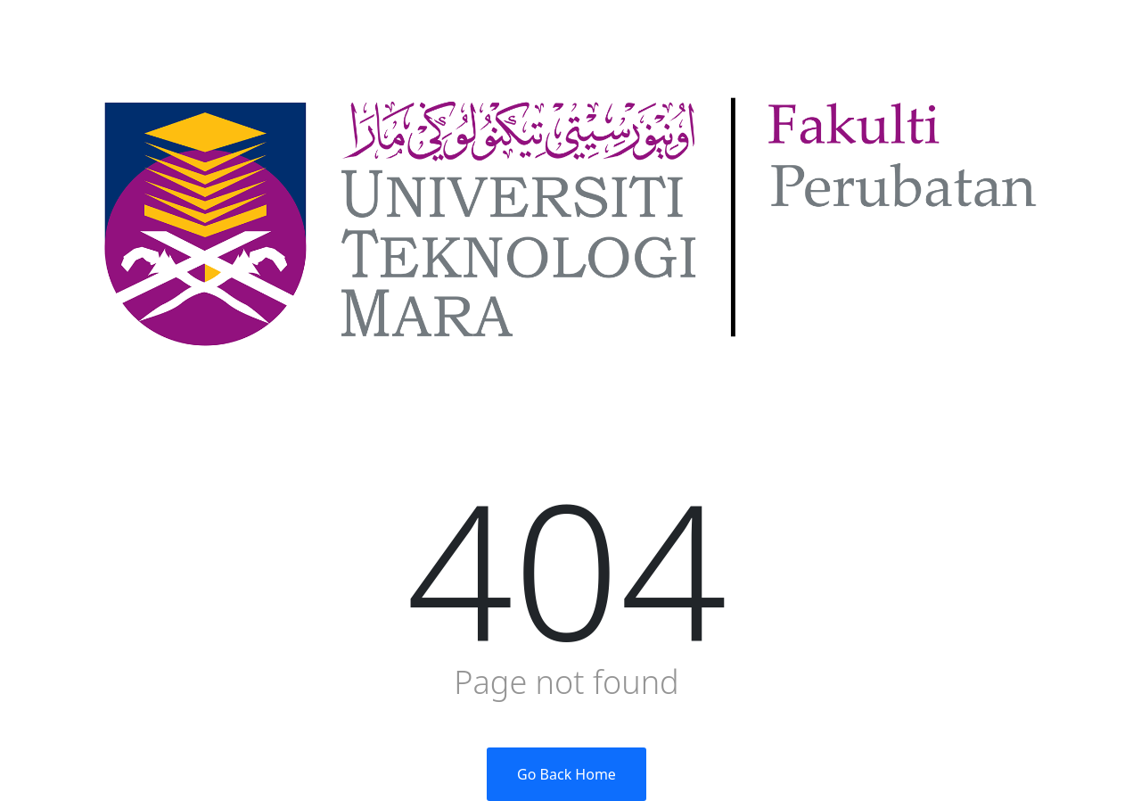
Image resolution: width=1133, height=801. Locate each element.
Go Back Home (566, 774)
